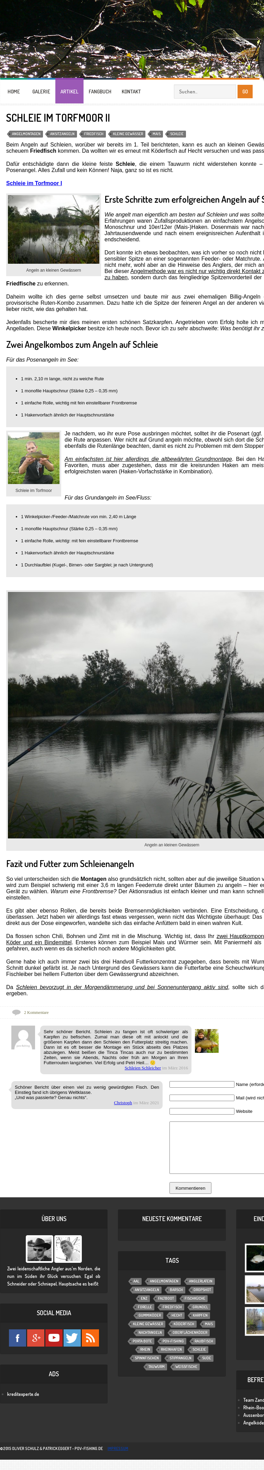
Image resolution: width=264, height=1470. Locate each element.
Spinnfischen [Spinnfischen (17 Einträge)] (147, 1368)
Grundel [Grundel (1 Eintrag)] (200, 1317)
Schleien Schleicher (143, 1067)
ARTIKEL (69, 91)
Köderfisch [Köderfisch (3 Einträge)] (184, 1334)
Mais (157, 133)
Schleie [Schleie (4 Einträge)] (199, 1359)
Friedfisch (93, 133)
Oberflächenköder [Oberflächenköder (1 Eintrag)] (190, 1342)
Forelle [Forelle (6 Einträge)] (145, 1317)
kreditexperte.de (23, 1404)
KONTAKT (131, 91)
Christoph (123, 1102)
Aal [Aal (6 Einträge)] (136, 1291)
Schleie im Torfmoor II (58, 117)
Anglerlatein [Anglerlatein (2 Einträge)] (200, 1291)
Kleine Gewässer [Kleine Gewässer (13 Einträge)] (148, 1334)
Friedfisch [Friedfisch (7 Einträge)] (172, 1317)
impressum (118, 1458)
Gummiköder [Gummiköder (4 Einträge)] (150, 1325)
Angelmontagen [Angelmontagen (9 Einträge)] (164, 1291)
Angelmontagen (26, 133)
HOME (14, 91)
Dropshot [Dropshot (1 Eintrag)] (202, 1300)
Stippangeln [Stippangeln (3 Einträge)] (180, 1368)
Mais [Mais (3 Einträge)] (209, 1334)
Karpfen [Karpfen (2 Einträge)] (200, 1325)
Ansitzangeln (62, 133)
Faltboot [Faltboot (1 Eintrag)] (166, 1308)
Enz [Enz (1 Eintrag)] (144, 1308)
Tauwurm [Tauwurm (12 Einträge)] (156, 1377)
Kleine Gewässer (128, 133)
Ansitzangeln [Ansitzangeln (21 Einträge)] (147, 1300)
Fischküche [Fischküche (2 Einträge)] (195, 1308)
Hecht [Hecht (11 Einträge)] (177, 1325)
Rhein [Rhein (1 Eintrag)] (145, 1359)
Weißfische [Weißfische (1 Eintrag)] (186, 1377)
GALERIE (41, 91)
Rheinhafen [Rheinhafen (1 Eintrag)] (171, 1359)
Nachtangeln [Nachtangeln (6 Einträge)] (150, 1342)
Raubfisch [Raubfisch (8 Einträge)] (204, 1351)
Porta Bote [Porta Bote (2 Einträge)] (142, 1351)
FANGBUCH (100, 91)
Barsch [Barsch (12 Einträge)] (176, 1300)
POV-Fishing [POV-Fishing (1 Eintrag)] (173, 1351)
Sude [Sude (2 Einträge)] (206, 1368)
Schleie (177, 133)
